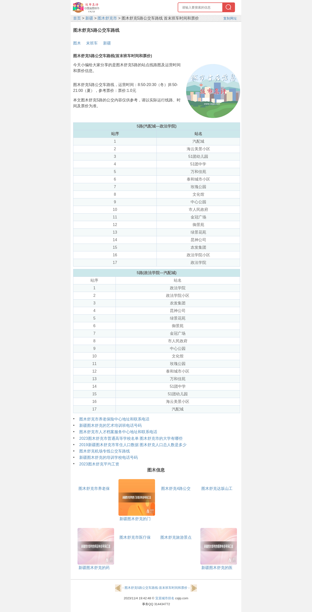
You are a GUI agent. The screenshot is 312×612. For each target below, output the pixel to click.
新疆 (89, 18)
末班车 (92, 43)
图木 (77, 43)
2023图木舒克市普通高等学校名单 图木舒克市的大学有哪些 (131, 438)
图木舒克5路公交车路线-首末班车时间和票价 (156, 588)
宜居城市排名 (164, 598)
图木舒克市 (107, 18)
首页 (77, 18)
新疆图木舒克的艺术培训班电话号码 (110, 425)
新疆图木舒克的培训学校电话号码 (108, 457)
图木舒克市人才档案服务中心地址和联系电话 (118, 432)
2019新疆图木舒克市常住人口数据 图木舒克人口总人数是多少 (132, 445)
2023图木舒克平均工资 (99, 464)
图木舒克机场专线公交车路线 (104, 451)
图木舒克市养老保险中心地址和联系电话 (114, 419)
